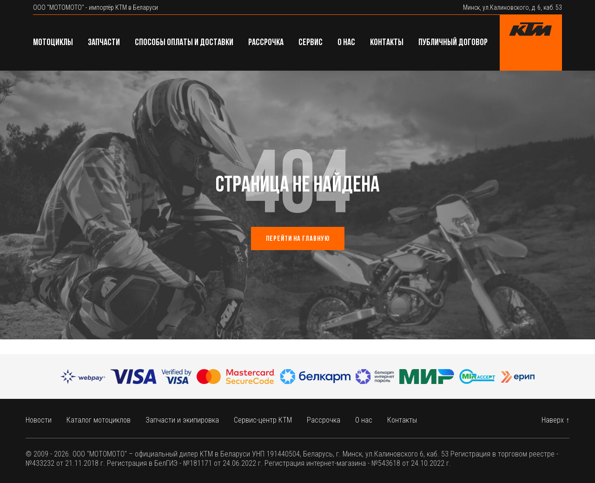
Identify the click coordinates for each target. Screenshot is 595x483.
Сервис (310, 42)
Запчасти (104, 42)
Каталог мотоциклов (98, 420)
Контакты (386, 42)
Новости (39, 420)
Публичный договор (453, 42)
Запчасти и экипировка (182, 420)
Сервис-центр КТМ (263, 420)
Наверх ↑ (555, 420)
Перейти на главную (298, 239)
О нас (346, 42)
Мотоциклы (53, 42)
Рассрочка (266, 42)
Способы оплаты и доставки (184, 42)
